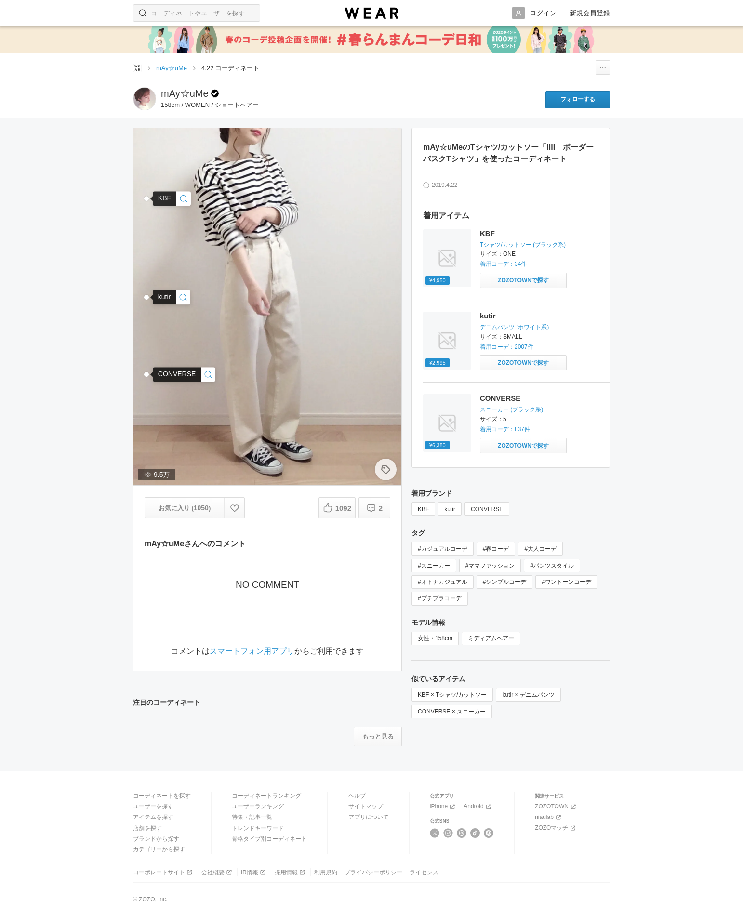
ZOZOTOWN (556, 806)
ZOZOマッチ (556, 827)
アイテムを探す (153, 817)
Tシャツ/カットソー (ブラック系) (523, 244)
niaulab (549, 817)
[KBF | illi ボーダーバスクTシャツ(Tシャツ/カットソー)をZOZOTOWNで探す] (523, 280)
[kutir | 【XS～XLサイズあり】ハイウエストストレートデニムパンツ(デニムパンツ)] (171, 297)
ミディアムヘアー (491, 638)
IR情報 (254, 872)
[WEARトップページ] (137, 68)
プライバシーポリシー (373, 872)
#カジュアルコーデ (442, 548)
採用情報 (291, 872)
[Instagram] (448, 833)
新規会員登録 (590, 13)
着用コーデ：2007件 (506, 346)
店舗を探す (147, 828)
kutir (488, 316)
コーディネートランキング (266, 795)
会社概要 (217, 872)
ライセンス (424, 872)
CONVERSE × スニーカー (452, 711)
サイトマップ (365, 806)
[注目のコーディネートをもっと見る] (378, 736)
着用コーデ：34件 (503, 264)
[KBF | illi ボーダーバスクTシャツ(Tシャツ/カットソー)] (172, 199)
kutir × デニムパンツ (528, 694)
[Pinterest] (489, 833)
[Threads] (462, 833)
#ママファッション (490, 565)
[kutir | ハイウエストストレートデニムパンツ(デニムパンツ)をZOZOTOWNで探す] (523, 362)
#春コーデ (496, 548)
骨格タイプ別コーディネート (269, 838)
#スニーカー (434, 565)
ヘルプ (357, 795)
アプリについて (368, 817)
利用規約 (325, 872)
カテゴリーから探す (159, 849)
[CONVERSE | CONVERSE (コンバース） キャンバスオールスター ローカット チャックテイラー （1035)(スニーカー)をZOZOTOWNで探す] (523, 445)
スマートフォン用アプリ (252, 651)
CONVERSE (500, 398)
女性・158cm (435, 638)
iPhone (443, 806)
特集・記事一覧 (252, 817)
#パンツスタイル (552, 565)
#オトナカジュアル (442, 582)
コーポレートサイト (163, 872)
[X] (435, 833)
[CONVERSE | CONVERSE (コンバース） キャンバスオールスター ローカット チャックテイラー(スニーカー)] (184, 375)
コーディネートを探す (162, 795)
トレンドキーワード (258, 828)
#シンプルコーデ (505, 582)
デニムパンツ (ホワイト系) (514, 327)
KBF (487, 233)
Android (478, 806)
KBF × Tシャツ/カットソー (452, 694)
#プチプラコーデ (440, 598)
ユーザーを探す (153, 806)
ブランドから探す (156, 838)
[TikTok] (475, 833)
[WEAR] (371, 13)
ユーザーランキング (258, 806)
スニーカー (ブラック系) (511, 409)
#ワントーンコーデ (566, 582)
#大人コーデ (540, 548)
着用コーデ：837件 (505, 429)
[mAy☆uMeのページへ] (144, 98)
